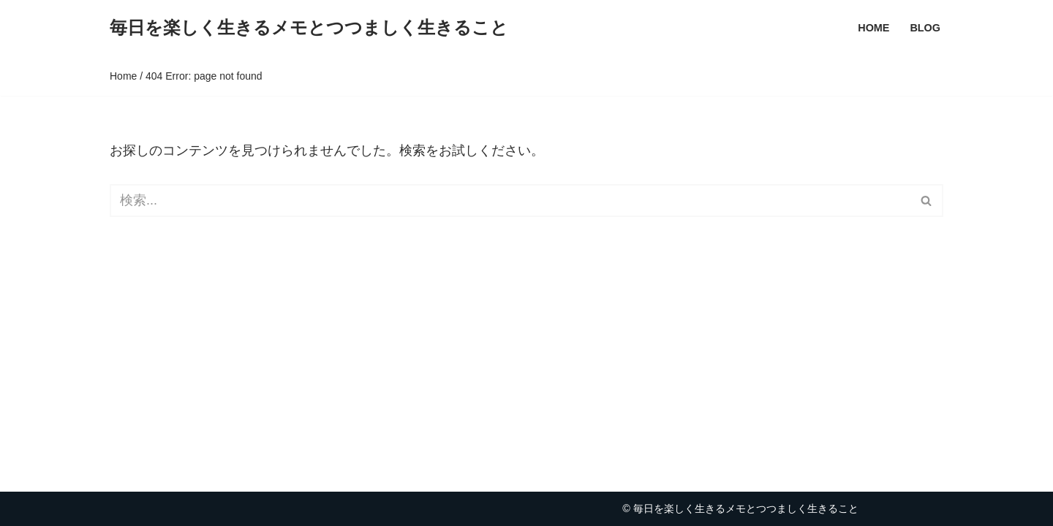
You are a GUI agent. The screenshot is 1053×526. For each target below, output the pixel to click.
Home (873, 28)
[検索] (510, 200)
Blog (925, 28)
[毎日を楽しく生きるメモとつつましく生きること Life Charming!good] (309, 28)
